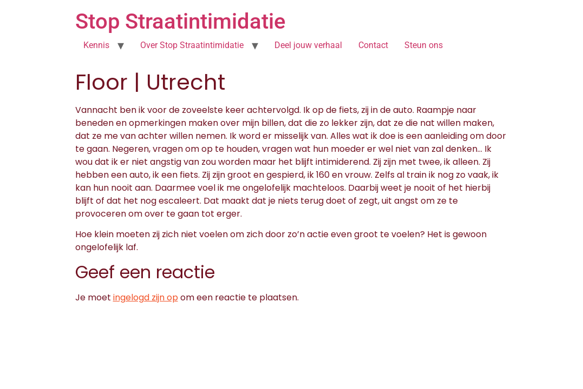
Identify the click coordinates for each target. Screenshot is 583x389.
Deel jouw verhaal (308, 45)
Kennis (96, 45)
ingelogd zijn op (145, 297)
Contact (373, 45)
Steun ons (423, 45)
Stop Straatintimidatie (180, 21)
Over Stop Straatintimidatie (192, 45)
